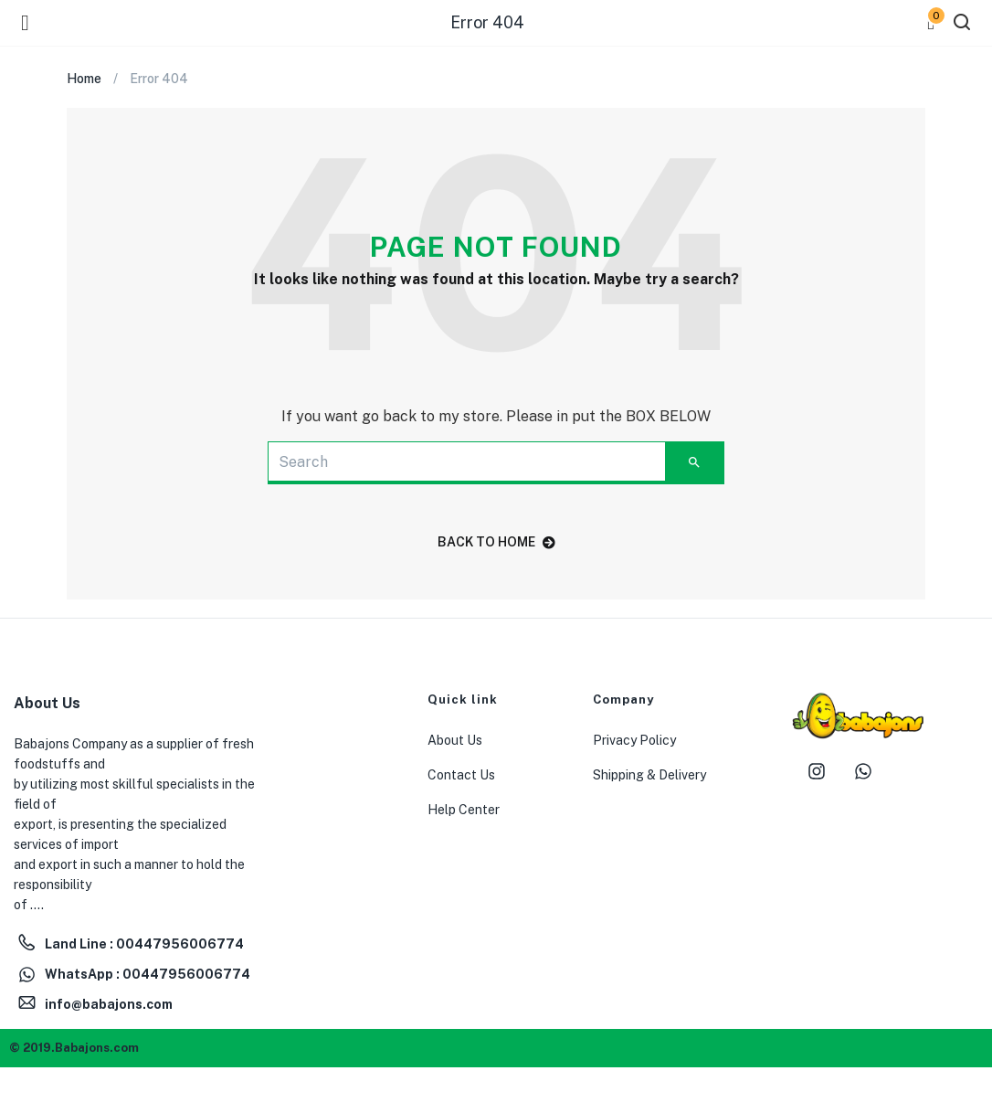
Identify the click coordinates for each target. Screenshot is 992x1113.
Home (84, 78)
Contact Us (461, 775)
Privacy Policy (634, 740)
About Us (454, 740)
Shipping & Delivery (649, 775)
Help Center (463, 809)
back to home (496, 542)
